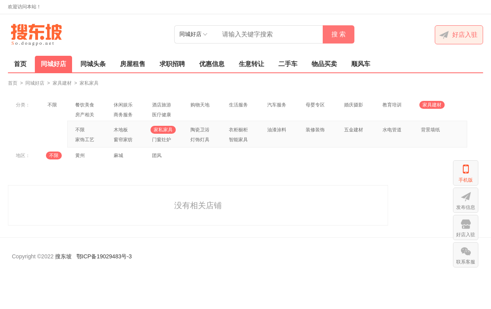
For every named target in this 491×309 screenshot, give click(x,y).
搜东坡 (63, 256)
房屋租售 (132, 64)
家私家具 (89, 83)
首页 (20, 64)
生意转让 (251, 64)
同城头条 (93, 64)
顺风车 (360, 64)
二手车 (287, 64)
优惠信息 (212, 64)
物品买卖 (324, 64)
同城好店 (53, 64)
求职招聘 (172, 64)
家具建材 (62, 83)
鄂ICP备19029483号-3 (104, 256)
